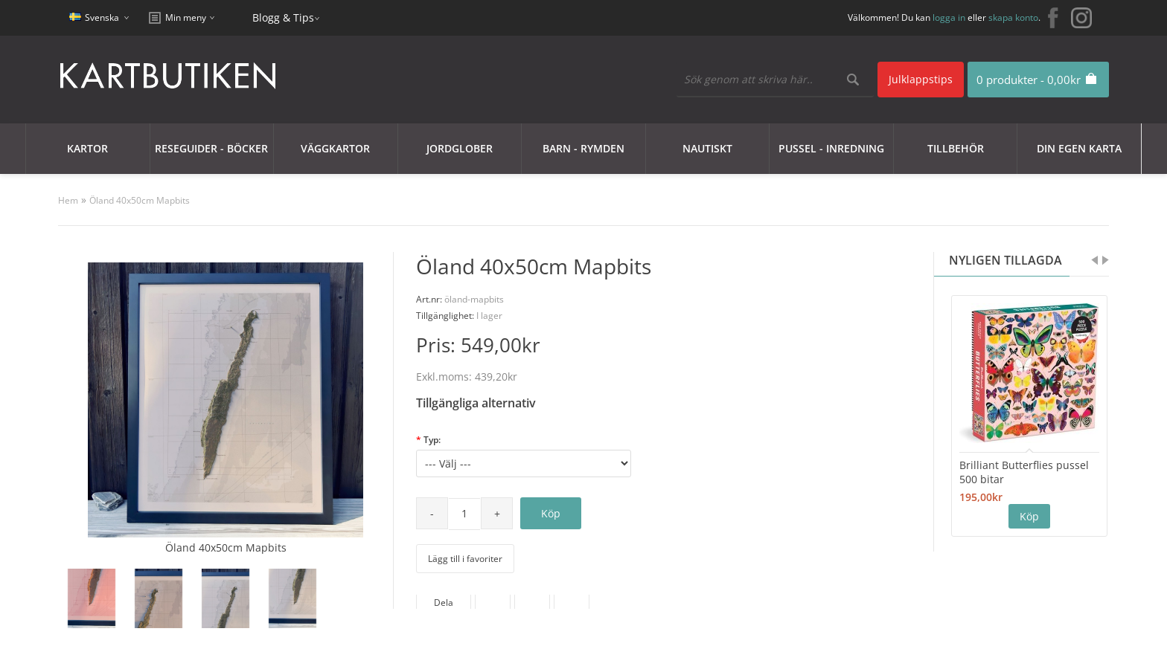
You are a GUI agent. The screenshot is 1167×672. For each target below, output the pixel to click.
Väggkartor (335, 148)
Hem (68, 200)
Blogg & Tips (283, 17)
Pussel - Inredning (831, 148)
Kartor (87, 148)
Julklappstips (921, 79)
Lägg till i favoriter (465, 558)
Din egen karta (1079, 148)
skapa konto (1013, 17)
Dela (443, 602)
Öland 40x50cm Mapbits (139, 200)
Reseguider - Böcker (211, 148)
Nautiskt (707, 148)
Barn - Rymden (583, 148)
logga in (949, 17)
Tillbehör (955, 148)
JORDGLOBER (459, 148)
